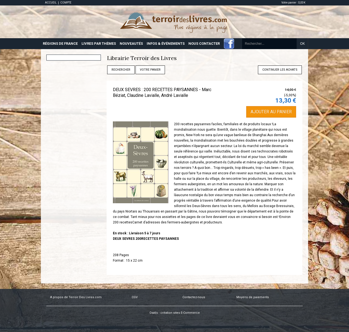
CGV (135, 297)
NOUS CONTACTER (204, 43)
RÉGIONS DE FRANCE (60, 43)
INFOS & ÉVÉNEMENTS (166, 43)
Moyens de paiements (252, 297)
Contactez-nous (193, 297)
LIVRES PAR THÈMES (99, 43)
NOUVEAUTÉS (131, 43)
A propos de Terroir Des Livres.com (76, 297)
